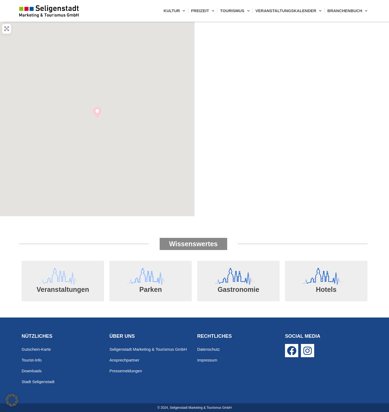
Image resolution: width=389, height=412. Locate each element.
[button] (97, 112)
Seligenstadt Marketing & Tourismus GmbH (148, 349)
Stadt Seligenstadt (38, 381)
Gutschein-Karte (36, 349)
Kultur (174, 11)
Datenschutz (208, 349)
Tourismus (235, 11)
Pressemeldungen (125, 371)
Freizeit (202, 11)
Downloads (32, 371)
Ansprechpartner (124, 360)
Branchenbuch (347, 11)
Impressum (207, 360)
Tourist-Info (32, 360)
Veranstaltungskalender (288, 11)
